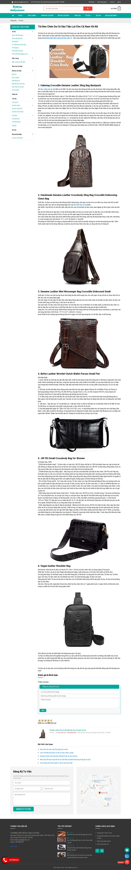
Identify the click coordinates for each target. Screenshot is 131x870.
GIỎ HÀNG (116, 8)
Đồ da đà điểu (111, 15)
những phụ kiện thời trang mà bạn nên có (57, 38)
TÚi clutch (15, 102)
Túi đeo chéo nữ (17, 108)
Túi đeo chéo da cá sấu (46, 89)
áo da (14, 130)
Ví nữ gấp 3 (15, 48)
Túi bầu (14, 125)
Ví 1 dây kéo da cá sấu (19, 44)
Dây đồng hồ (16, 80)
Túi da (88, 15)
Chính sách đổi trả (103, 844)
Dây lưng (32, 15)
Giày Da (78, 15)
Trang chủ (13, 20)
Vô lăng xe (15, 90)
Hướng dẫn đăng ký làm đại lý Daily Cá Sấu (108, 837)
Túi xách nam (16, 122)
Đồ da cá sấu (64, 15)
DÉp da (14, 74)
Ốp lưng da (15, 77)
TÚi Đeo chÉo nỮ (17, 138)
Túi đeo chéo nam (17, 112)
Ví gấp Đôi (15, 41)
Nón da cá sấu (47, 15)
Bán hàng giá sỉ (102, 2)
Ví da (20, 15)
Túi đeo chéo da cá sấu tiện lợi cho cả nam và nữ (68, 26)
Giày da (14, 94)
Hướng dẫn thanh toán (104, 833)
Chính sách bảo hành (104, 841)
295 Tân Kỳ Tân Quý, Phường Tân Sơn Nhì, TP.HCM (48, 2)
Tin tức (112, 2)
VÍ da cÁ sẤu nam (17, 35)
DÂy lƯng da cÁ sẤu (18, 62)
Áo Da (98, 15)
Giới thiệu (91, 2)
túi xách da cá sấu (80, 205)
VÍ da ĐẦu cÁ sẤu (17, 51)
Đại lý (119, 2)
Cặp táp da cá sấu (18, 87)
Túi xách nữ (15, 119)
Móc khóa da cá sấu (18, 84)
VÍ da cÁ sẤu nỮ (17, 38)
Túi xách (23, 115)
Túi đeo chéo (23, 105)
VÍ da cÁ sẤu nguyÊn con (20, 54)
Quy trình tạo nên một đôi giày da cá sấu (79, 834)
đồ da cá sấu (23, 71)
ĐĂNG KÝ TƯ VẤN (23, 809)
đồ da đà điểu (23, 134)
